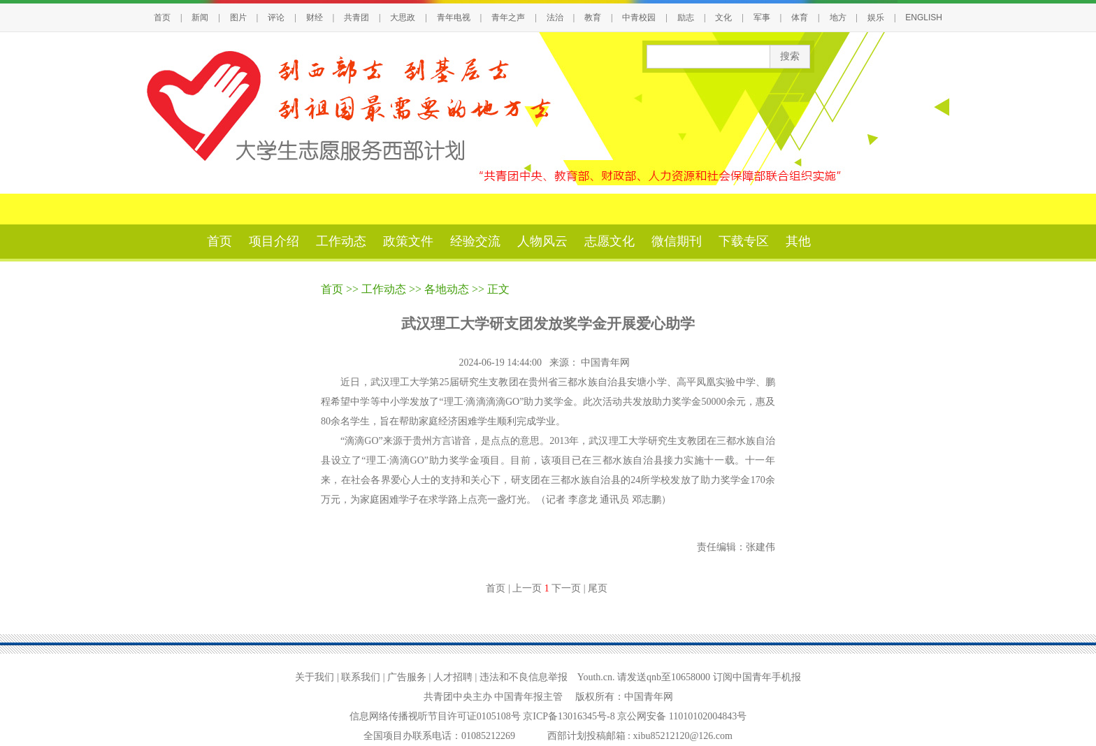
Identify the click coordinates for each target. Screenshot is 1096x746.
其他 (798, 241)
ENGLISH (923, 17)
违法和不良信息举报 (524, 677)
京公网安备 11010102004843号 (682, 716)
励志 (685, 17)
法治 (555, 17)
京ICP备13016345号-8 (570, 716)
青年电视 (453, 17)
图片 (238, 17)
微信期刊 (676, 241)
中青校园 (639, 17)
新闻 (200, 17)
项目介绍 (274, 241)
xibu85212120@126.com (683, 736)
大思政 (402, 17)
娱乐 (875, 17)
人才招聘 (453, 677)
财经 (314, 17)
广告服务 (406, 677)
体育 (799, 17)
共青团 (356, 17)
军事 (762, 17)
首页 (162, 17)
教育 (592, 17)
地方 (838, 17)
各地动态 (446, 289)
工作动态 (341, 241)
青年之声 (508, 17)
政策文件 (408, 241)
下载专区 (744, 241)
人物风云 (542, 241)
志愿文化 (609, 241)
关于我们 (314, 677)
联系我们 (360, 677)
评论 (276, 17)
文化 (723, 17)
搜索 (790, 56)
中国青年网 (607, 362)
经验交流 (475, 241)
